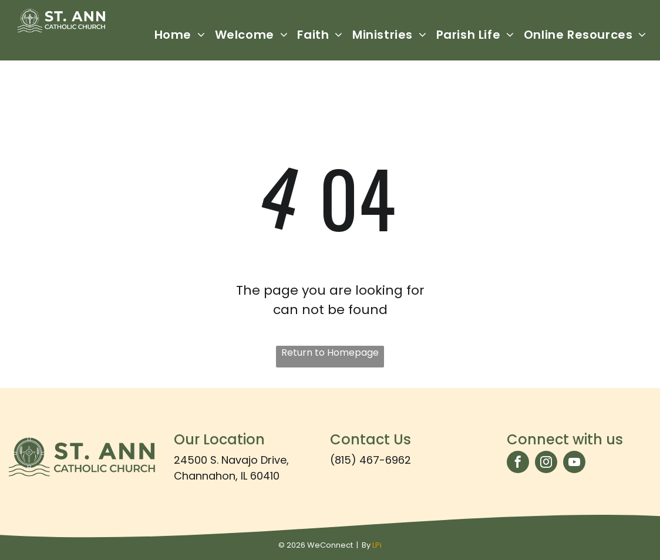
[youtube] (574, 463)
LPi (377, 545)
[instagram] (546, 463)
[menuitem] (180, 34)
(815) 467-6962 (370, 460)
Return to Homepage (330, 352)
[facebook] (518, 463)
